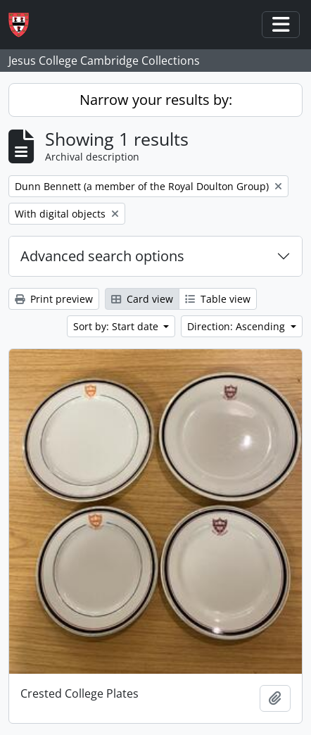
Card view (142, 299)
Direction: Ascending (237, 326)
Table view (217, 299)
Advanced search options (102, 255)
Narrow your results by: (156, 99)
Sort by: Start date (117, 326)
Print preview (54, 299)
